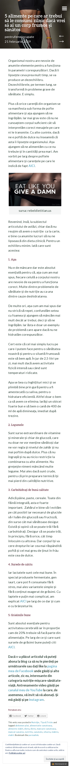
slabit (11, 735)
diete (33, 728)
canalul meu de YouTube (25, 690)
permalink (33, 735)
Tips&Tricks (46, 722)
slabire (54, 732)
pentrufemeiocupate (19, 37)
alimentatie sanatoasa (41, 725)
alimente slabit (15, 728)
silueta (47, 732)
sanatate (38, 732)
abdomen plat (22, 725)
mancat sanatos (16, 732)
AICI (31, 166)
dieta (26, 728)
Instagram (36, 699)
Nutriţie (35, 722)
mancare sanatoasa (46, 728)
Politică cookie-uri (17, 753)
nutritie (29, 732)
